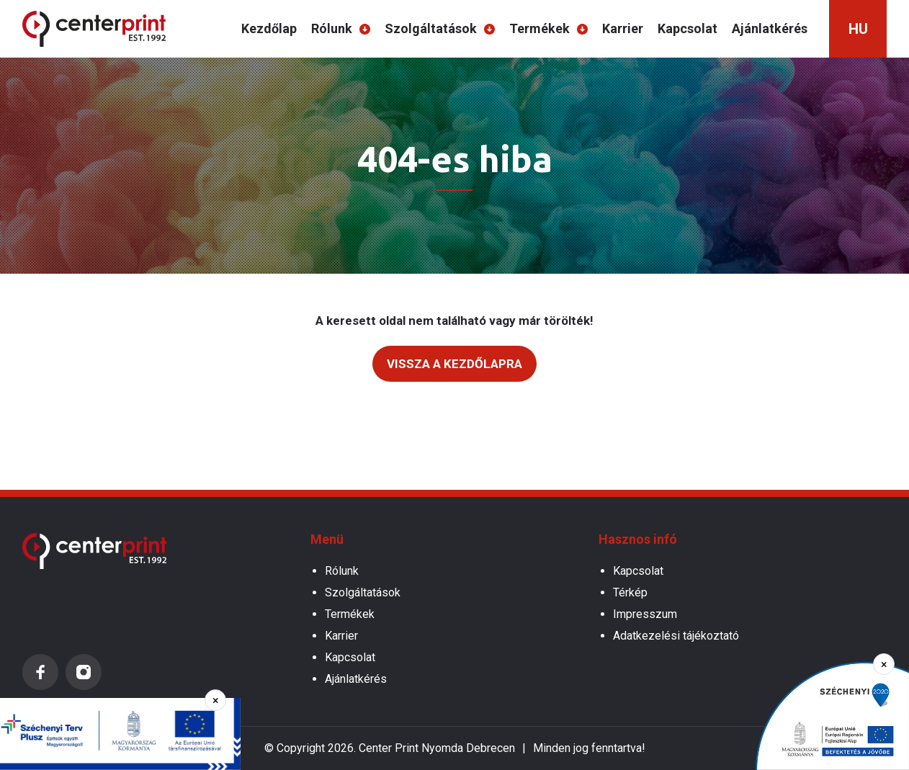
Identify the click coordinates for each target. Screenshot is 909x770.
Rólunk (331, 28)
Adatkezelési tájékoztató (676, 636)
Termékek (539, 28)
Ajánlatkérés (769, 28)
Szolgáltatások (431, 28)
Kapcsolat (687, 28)
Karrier (622, 28)
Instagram (84, 672)
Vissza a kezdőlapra (454, 364)
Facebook (40, 672)
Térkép (630, 592)
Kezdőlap (269, 28)
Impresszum (645, 614)
